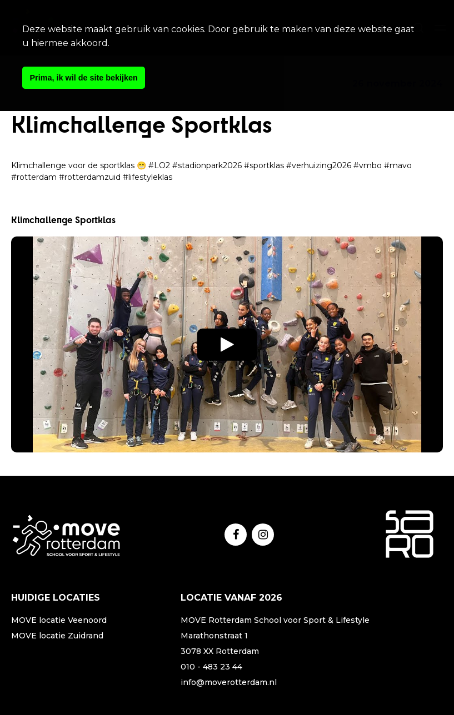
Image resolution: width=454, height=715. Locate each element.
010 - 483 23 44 (211, 667)
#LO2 (159, 165)
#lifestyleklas (147, 177)
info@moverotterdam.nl (229, 682)
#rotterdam (34, 177)
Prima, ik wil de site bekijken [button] (84, 77)
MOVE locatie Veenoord (59, 620)
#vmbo (367, 165)
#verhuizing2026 (318, 165)
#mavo (398, 165)
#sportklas (264, 165)
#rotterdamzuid (90, 177)
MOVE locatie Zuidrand (57, 636)
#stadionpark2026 (207, 165)
